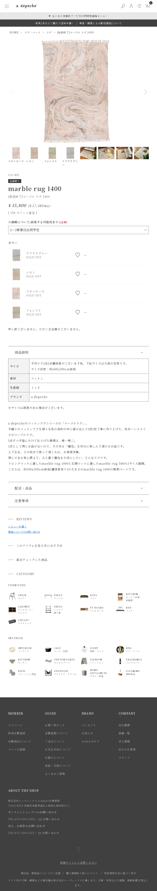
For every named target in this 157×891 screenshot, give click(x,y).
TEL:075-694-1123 (21, 833)
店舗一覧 (124, 733)
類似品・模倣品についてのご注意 (41, 873)
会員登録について (56, 733)
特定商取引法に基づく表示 (120, 873)
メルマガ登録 (16, 749)
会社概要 (124, 725)
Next (144, 92)
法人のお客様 (127, 749)
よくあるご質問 (55, 774)
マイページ (15, 725)
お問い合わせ (49, 819)
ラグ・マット (32, 32)
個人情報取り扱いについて (82, 873)
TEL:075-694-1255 (21, 819)
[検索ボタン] (123, 6)
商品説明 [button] (22, 352)
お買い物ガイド (55, 725)
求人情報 (124, 741)
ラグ (49, 32)
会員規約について (19, 741)
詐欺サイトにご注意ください (78, 863)
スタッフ (124, 757)
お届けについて (55, 757)
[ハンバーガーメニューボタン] (6, 6)
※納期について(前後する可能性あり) (37, 222)
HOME (14, 32)
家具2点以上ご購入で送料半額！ (54, 23)
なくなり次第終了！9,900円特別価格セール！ (80, 16)
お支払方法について (58, 749)
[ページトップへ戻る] (78, 850)
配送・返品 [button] (23, 488)
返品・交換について (58, 765)
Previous (13, 92)
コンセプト (89, 725)
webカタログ (91, 741)
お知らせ (87, 733)
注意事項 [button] (22, 500)
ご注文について (55, 741)
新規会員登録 (16, 733)
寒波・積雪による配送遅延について (100, 23)
